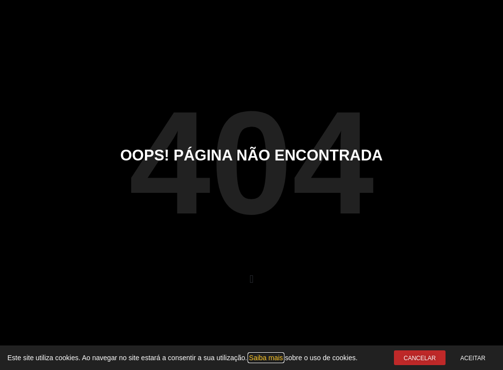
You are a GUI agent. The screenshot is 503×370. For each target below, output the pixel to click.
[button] (251, 279)
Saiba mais (266, 358)
